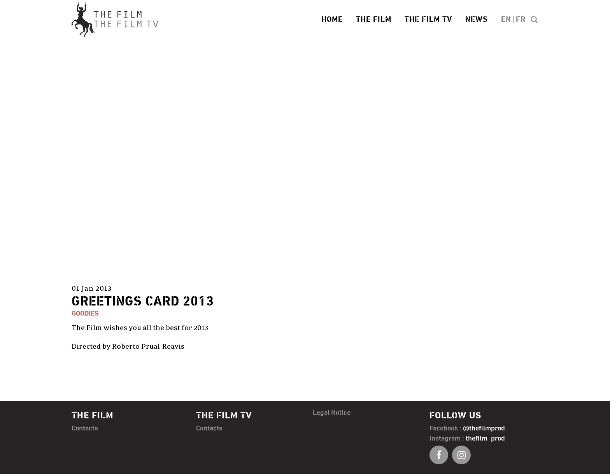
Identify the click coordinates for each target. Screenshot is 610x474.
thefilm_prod (485, 438)
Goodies (85, 313)
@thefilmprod (484, 428)
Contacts (85, 428)
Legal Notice (332, 412)
